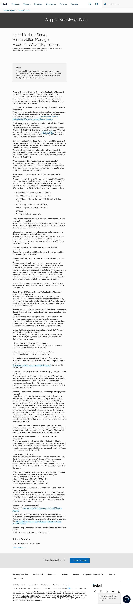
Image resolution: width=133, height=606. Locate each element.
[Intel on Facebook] (95, 591)
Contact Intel (38, 574)
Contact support (80, 560)
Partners (63, 4)
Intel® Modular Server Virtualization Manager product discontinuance (35, 117)
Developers (51, 4)
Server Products (24, 10)
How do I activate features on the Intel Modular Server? (37, 509)
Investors (64, 574)
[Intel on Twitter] (101, 591)
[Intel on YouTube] (113, 591)
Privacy (64, 585)
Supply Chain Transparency (21, 588)
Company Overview (20, 574)
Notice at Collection (80, 588)
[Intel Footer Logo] (97, 585)
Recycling (46, 588)
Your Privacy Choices (61, 588)
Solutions (38, 4)
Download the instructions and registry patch (32, 365)
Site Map (36, 588)
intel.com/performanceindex (31, 595)
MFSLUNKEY (48, 132)
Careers (75, 574)
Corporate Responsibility (93, 574)
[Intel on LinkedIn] (107, 591)
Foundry (74, 4)
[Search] (104, 4)
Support (26, 4)
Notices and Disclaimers (64, 595)
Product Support (9, 10)
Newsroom (51, 574)
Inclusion (111, 574)
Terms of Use (33, 585)
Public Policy (18, 578)
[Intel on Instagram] (118, 591)
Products (16, 4)
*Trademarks (45, 585)
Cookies (55, 585)
